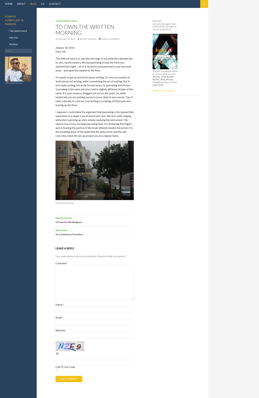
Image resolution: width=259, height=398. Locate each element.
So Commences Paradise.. (95, 232)
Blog (33, 3)
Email (59, 317)
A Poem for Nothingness (95, 219)
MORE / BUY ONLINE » (163, 90)
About (21, 3)
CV (42, 3)
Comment (61, 263)
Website (60, 330)
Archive (13, 44)
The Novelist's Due (66, 21)
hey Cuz (13, 37)
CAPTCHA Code (65, 366)
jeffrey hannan (88, 39)
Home (9, 3)
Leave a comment (110, 39)
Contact (55, 3)
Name (60, 304)
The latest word (18, 30)
